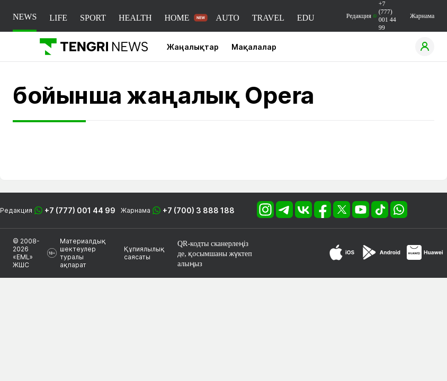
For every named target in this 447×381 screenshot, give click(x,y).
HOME (176, 17)
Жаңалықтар (193, 46)
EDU (306, 17)
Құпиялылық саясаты (144, 253)
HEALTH (135, 17)
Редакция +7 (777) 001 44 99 (371, 15)
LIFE (58, 17)
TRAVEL (268, 17)
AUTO (227, 17)
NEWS (25, 16)
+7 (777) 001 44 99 (79, 210)
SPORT (93, 17)
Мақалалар (253, 46)
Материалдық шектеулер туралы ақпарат (83, 253)
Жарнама (422, 16)
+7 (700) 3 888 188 (199, 210)
